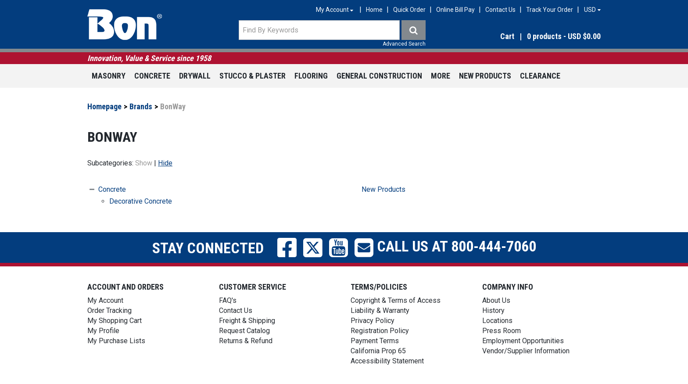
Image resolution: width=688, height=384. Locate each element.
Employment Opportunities (523, 341)
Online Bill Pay (455, 9)
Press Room (501, 331)
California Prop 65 (378, 351)
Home (374, 9)
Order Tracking (109, 310)
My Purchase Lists (116, 341)
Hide (165, 163)
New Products (485, 75)
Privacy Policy (372, 320)
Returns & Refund (245, 341)
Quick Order (409, 9)
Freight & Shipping (247, 320)
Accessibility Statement (387, 361)
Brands (140, 106)
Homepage (104, 106)
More (440, 75)
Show (143, 163)
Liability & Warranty (380, 310)
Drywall (195, 75)
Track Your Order (549, 9)
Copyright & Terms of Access (396, 300)
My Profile (103, 331)
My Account (105, 300)
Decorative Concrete (140, 201)
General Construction (379, 75)
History (493, 310)
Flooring (311, 75)
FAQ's (227, 300)
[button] (523, 36)
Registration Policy (380, 331)
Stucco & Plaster (252, 75)
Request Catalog (244, 331)
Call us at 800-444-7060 (454, 246)
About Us (496, 300)
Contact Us (500, 9)
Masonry (108, 75)
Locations (497, 320)
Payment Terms (375, 341)
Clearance (540, 75)
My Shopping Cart (114, 320)
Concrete (152, 75)
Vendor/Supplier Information (526, 351)
